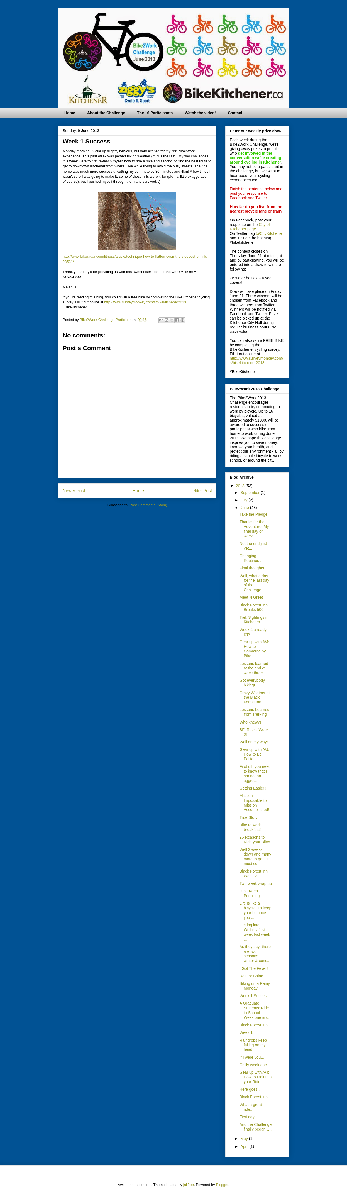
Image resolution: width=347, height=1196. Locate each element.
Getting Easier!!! (253, 788)
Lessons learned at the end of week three (254, 668)
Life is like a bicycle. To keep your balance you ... (255, 910)
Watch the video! (200, 113)
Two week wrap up (256, 883)
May (244, 1138)
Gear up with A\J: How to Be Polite (254, 754)
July (244, 500)
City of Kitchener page (250, 226)
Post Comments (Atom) (148, 505)
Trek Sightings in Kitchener (254, 619)
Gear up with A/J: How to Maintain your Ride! (256, 1077)
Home (69, 113)
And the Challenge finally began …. (256, 1126)
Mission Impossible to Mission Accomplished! (254, 802)
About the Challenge (106, 113)
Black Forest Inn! (254, 1025)
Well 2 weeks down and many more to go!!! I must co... (255, 856)
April (244, 1146)
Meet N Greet (251, 597)
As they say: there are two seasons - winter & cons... (255, 953)
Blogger (222, 1185)
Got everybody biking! (252, 682)
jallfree (188, 1185)
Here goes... (250, 1089)
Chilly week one (253, 1065)
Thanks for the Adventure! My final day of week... (254, 529)
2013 (241, 486)
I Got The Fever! (254, 968)
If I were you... (252, 1057)
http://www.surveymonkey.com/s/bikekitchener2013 (145, 302)
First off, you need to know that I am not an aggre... (255, 773)
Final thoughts (252, 568)
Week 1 (246, 1032)
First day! (248, 1117)
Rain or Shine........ (256, 976)
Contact (235, 113)
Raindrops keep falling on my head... (253, 1045)
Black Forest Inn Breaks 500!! (254, 607)
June (245, 507)
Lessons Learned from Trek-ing (254, 712)
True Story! (249, 817)
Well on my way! (254, 742)
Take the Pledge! (254, 514)
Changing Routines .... (252, 558)
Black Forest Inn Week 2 (254, 873)
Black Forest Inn (254, 1097)
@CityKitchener (269, 233)
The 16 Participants (155, 113)
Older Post (201, 490)
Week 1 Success (254, 995)
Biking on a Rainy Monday (255, 985)
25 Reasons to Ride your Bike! (255, 839)
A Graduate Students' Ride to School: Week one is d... (256, 1010)
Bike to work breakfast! (250, 827)
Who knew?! (250, 722)
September (250, 492)
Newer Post (74, 490)
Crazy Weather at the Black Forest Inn (255, 698)
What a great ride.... (251, 1107)
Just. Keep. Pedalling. (250, 893)
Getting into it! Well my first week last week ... (255, 932)
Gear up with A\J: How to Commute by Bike (254, 649)
